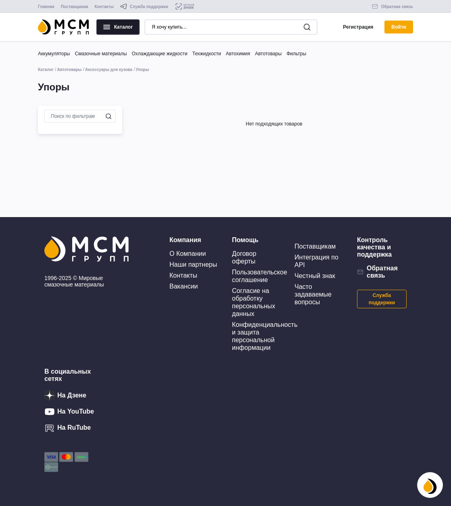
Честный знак (314, 275)
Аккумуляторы (54, 53)
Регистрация (358, 27)
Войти (398, 27)
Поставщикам (74, 6)
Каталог (118, 27)
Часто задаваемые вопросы (313, 294)
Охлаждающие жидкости (160, 53)
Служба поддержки (382, 299)
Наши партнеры (193, 264)
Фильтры (296, 53)
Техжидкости (206, 53)
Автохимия (238, 53)
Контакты (104, 6)
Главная (46, 6)
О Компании (187, 253)
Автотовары (268, 53)
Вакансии (183, 286)
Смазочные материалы (101, 53)
